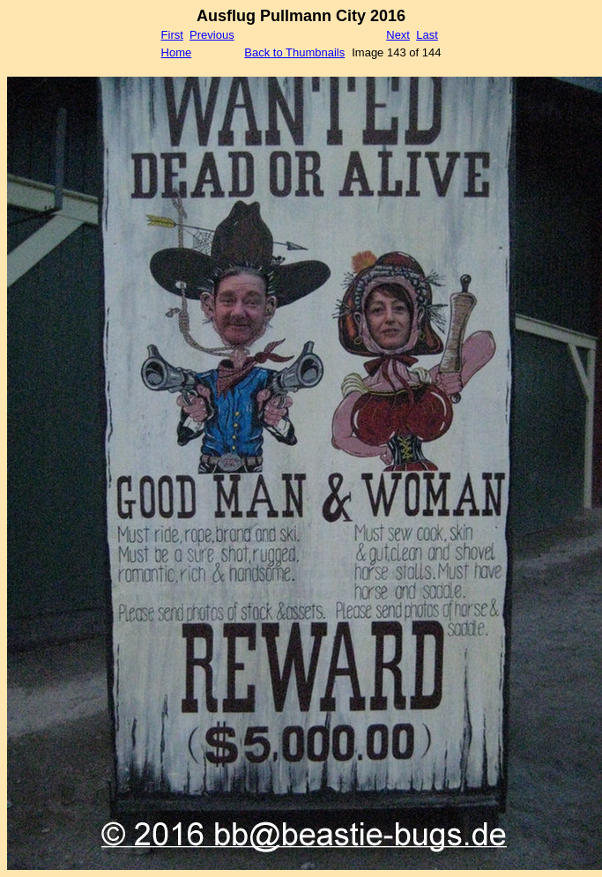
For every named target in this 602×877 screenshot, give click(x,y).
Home (176, 52)
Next (398, 34)
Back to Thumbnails (294, 52)
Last (427, 34)
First (172, 34)
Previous (212, 34)
